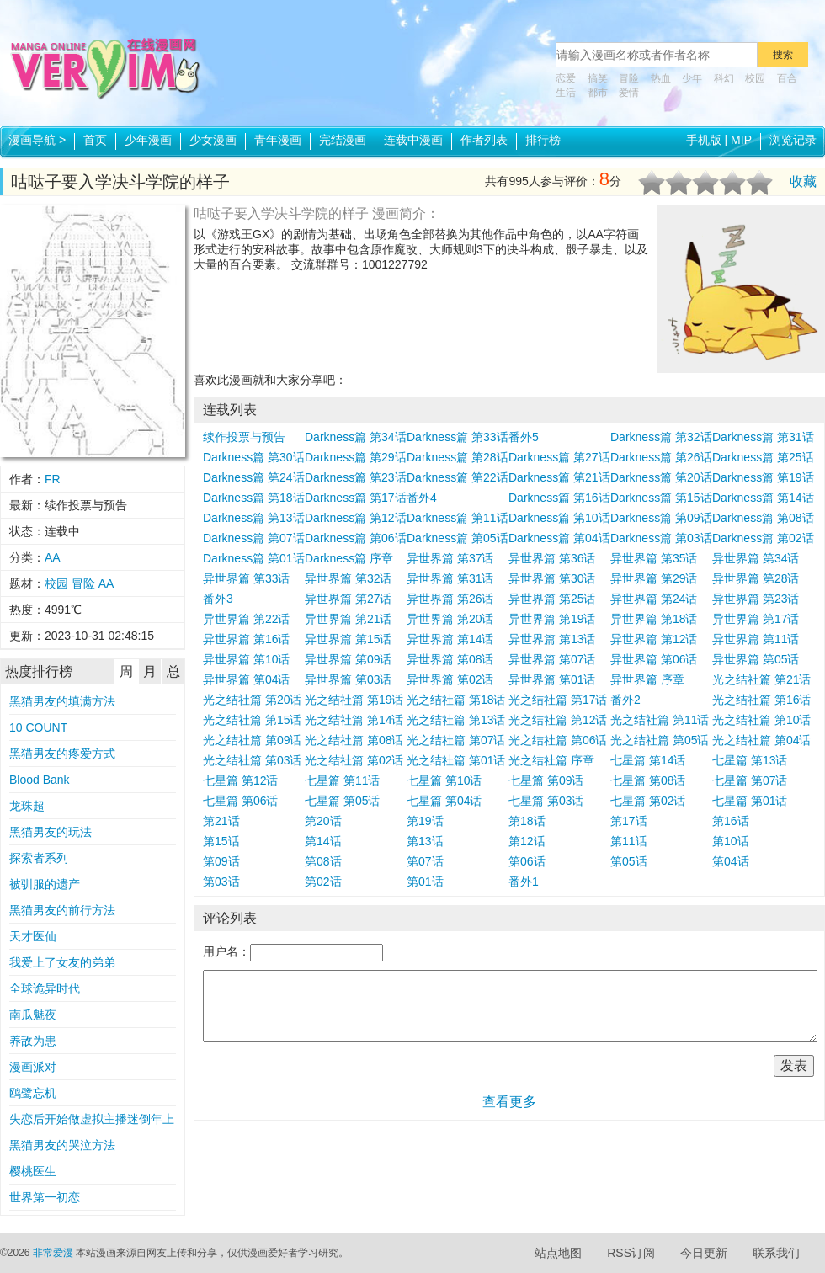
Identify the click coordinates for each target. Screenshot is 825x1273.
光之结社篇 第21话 (761, 679)
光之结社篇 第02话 (354, 760)
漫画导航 (37, 139)
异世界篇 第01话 (551, 679)
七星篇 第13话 (749, 760)
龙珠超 (27, 805)
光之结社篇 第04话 (761, 740)
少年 (692, 78)
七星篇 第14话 (647, 760)
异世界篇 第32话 (348, 578)
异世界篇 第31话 (450, 578)
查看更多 (509, 1102)
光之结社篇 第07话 (456, 740)
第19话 (425, 821)
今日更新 (703, 1253)
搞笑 (598, 78)
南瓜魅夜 (32, 1014)
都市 (598, 93)
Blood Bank (39, 779)
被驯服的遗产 (44, 884)
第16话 (730, 821)
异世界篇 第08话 (450, 659)
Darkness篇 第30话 (254, 457)
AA (53, 557)
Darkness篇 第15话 (661, 497)
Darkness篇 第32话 (661, 437)
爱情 (629, 93)
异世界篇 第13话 (551, 639)
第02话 (323, 881)
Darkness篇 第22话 (457, 477)
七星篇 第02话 (647, 800)
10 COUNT (38, 727)
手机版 (703, 139)
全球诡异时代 (44, 988)
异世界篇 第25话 (551, 598)
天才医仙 (32, 936)
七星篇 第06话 (240, 800)
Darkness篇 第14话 (763, 497)
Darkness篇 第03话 (661, 538)
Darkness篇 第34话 (356, 437)
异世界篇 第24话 (653, 598)
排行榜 (543, 139)
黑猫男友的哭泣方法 (62, 1145)
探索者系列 (38, 858)
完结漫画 (342, 139)
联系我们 (776, 1253)
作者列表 (484, 139)
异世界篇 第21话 (348, 619)
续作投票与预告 (244, 437)
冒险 (629, 78)
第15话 (221, 841)
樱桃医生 (32, 1171)
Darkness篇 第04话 (559, 538)
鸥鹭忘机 (32, 1093)
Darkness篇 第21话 (559, 477)
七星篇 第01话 (749, 800)
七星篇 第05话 (342, 800)
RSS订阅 (631, 1253)
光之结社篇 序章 (551, 760)
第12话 (527, 841)
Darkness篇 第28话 (457, 457)
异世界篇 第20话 (450, 619)
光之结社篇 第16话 (761, 699)
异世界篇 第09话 (348, 659)
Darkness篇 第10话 (559, 518)
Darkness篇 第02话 (763, 538)
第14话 (323, 841)
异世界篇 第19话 (551, 619)
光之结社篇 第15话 (252, 720)
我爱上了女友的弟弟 (62, 962)
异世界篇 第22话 (246, 619)
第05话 (628, 861)
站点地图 (558, 1253)
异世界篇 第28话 (755, 578)
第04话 (730, 861)
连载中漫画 (413, 139)
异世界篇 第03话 (348, 679)
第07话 (425, 861)
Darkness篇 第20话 (661, 477)
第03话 (221, 881)
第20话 (323, 821)
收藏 (803, 181)
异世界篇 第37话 (450, 558)
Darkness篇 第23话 (356, 477)
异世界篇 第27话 (348, 598)
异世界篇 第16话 (246, 639)
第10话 (730, 841)
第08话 (323, 861)
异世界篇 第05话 (755, 659)
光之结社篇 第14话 (354, 720)
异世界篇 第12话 (653, 639)
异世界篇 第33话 (246, 578)
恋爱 (566, 78)
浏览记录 (793, 139)
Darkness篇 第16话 (559, 497)
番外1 (523, 881)
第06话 (527, 861)
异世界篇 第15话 (348, 639)
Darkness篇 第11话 (457, 518)
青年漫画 (277, 139)
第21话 (221, 821)
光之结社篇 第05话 (659, 740)
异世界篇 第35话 (653, 558)
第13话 (425, 841)
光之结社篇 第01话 (456, 760)
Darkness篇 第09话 (661, 518)
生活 (566, 93)
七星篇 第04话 (444, 800)
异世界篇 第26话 (450, 598)
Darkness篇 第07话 (254, 538)
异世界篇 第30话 (551, 578)
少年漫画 (148, 139)
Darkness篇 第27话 (559, 457)
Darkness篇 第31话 (763, 437)
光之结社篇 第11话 (659, 720)
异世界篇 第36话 (551, 558)
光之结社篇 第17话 (557, 699)
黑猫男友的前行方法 (62, 910)
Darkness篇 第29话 (356, 457)
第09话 (221, 861)
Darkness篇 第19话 (763, 477)
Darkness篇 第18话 (254, 497)
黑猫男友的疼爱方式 (62, 753)
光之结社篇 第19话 (354, 699)
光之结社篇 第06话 (557, 740)
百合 (787, 78)
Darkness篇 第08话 (763, 518)
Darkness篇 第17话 (356, 497)
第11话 (628, 841)
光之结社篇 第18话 (456, 699)
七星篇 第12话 (240, 780)
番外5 (523, 437)
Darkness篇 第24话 (254, 477)
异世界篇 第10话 (246, 659)
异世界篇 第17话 (755, 619)
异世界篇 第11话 (755, 639)
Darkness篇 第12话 (356, 518)
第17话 (628, 821)
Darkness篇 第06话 (356, 538)
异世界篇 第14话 (450, 639)
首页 (95, 139)
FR (53, 479)
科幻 (724, 78)
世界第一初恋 (44, 1197)
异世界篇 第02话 (450, 679)
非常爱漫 (53, 1253)
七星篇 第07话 (749, 780)
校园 (755, 78)
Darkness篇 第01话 (254, 558)
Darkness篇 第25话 (763, 457)
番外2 (625, 699)
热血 (661, 78)
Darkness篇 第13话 (254, 518)
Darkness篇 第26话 (661, 457)
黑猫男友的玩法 (50, 832)
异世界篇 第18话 (653, 619)
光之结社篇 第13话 (456, 720)
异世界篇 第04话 (246, 679)
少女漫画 (213, 139)
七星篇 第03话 (545, 800)
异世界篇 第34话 (755, 558)
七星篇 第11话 (342, 780)
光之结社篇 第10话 (761, 720)
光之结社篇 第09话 (252, 740)
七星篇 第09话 (545, 780)
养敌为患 (32, 1040)
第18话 (527, 821)
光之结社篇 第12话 (557, 720)
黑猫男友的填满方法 (62, 701)
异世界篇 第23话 (755, 598)
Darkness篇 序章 (349, 558)
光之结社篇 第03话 (252, 760)
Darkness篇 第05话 (457, 538)
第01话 (425, 881)
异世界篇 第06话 (653, 659)
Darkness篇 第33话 (457, 437)
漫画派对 (32, 1066)
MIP (741, 139)
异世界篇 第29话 (653, 578)
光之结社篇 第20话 (252, 699)
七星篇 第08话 (647, 780)
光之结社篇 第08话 (354, 740)
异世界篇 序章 (647, 679)
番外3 (218, 598)
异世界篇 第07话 (551, 659)
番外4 (422, 497)
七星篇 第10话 (444, 780)
